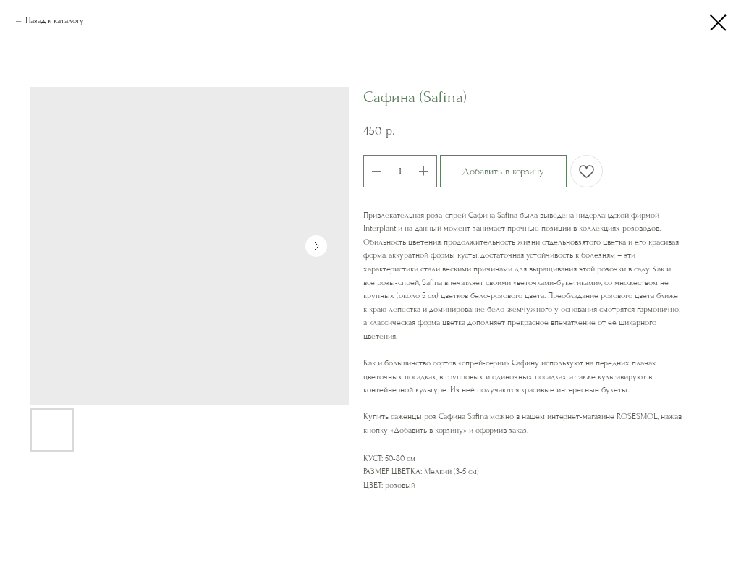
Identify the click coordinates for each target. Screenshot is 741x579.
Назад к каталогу (54, 20)
